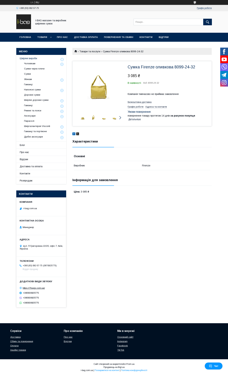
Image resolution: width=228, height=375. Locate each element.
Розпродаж (26, 180)
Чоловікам (29, 63)
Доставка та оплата (31, 166)
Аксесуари (30, 115)
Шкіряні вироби (28, 58)
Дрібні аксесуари (33, 136)
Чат (213, 366)
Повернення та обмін (118, 37)
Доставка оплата (86, 37)
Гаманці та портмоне (35, 131)
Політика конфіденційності (134, 370)
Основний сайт (125, 337)
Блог (22, 145)
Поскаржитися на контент (107, 370)
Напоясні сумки (32, 89)
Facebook (122, 345)
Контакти (145, 37)
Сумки (27, 74)
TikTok (120, 350)
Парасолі (29, 121)
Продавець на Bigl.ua (114, 367)
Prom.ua (130, 364)
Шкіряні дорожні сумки (36, 100)
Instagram (122, 341)
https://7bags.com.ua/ (34, 288)
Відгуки (164, 37)
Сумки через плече (34, 68)
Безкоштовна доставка (139, 102)
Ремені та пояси (32, 110)
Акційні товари (18, 350)
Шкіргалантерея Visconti (37, 126)
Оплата (14, 345)
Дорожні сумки (32, 94)
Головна (25, 37)
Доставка (15, 337)
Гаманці (28, 84)
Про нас (62, 37)
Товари (42, 37)
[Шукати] (207, 22)
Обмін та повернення (21, 341)
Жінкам (28, 79)
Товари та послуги (89, 51)
